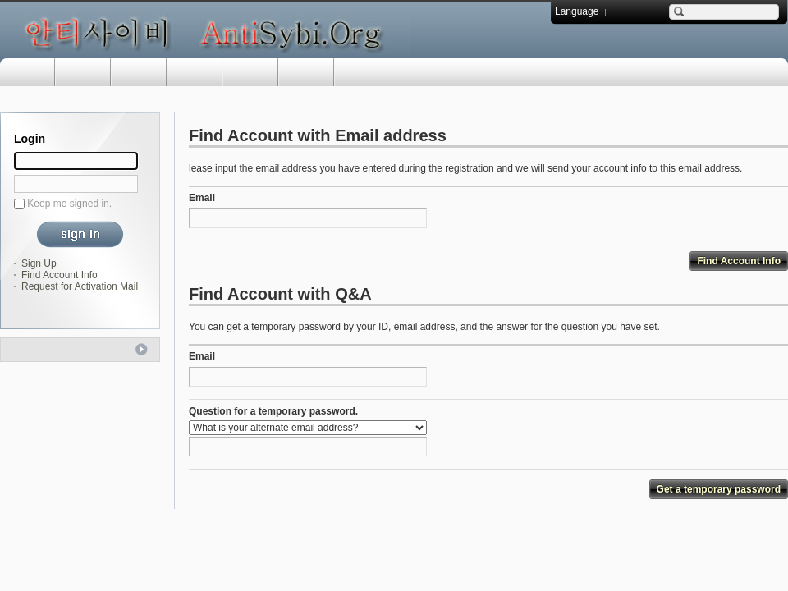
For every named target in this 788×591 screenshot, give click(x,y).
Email (202, 198)
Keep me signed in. (69, 203)
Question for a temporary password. (273, 411)
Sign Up (39, 263)
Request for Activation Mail (79, 286)
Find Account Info (59, 275)
